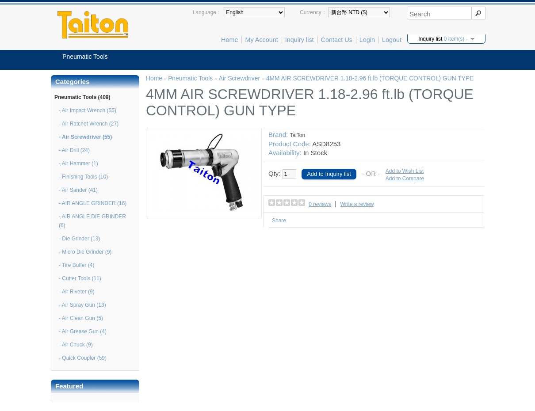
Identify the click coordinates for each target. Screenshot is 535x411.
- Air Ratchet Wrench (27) (88, 124)
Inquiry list (299, 39)
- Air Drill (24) (74, 150)
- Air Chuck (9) (76, 345)
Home (229, 39)
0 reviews (320, 204)
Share (279, 220)
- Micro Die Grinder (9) (85, 252)
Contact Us (336, 39)
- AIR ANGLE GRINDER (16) (92, 203)
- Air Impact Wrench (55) (87, 110)
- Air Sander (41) (78, 190)
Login (367, 39)
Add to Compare (405, 178)
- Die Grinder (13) (79, 239)
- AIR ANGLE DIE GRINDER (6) (92, 220)
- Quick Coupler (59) (83, 358)
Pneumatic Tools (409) (82, 97)
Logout (391, 39)
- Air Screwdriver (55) (85, 137)
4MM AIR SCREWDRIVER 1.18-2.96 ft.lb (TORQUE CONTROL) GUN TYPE (370, 78)
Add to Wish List (405, 171)
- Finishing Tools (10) (83, 177)
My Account (261, 39)
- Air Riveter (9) (77, 292)
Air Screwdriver (239, 78)
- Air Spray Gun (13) (82, 305)
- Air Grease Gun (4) (83, 331)
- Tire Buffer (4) (76, 265)
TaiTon (297, 135)
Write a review (357, 204)
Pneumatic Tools (84, 56)
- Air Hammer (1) (78, 163)
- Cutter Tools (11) (80, 278)
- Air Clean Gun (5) (81, 318)
